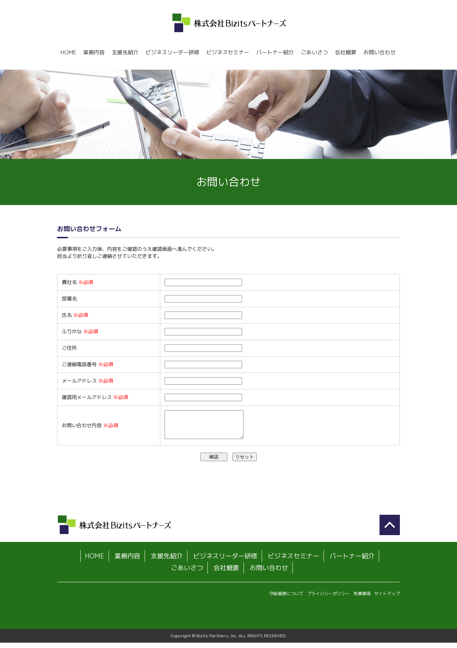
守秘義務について (286, 599)
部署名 (69, 298)
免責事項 (362, 599)
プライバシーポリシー (328, 599)
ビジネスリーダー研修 (172, 52)
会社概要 (345, 52)
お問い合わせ (379, 52)
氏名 (75, 314)
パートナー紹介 (275, 52)
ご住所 (69, 347)
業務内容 (94, 52)
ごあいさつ (314, 52)
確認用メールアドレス (95, 397)
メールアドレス (87, 380)
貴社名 (77, 282)
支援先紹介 (125, 52)
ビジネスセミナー (227, 52)
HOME (68, 52)
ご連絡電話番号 (87, 364)
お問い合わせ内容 (90, 427)
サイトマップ (387, 599)
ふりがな (80, 331)
